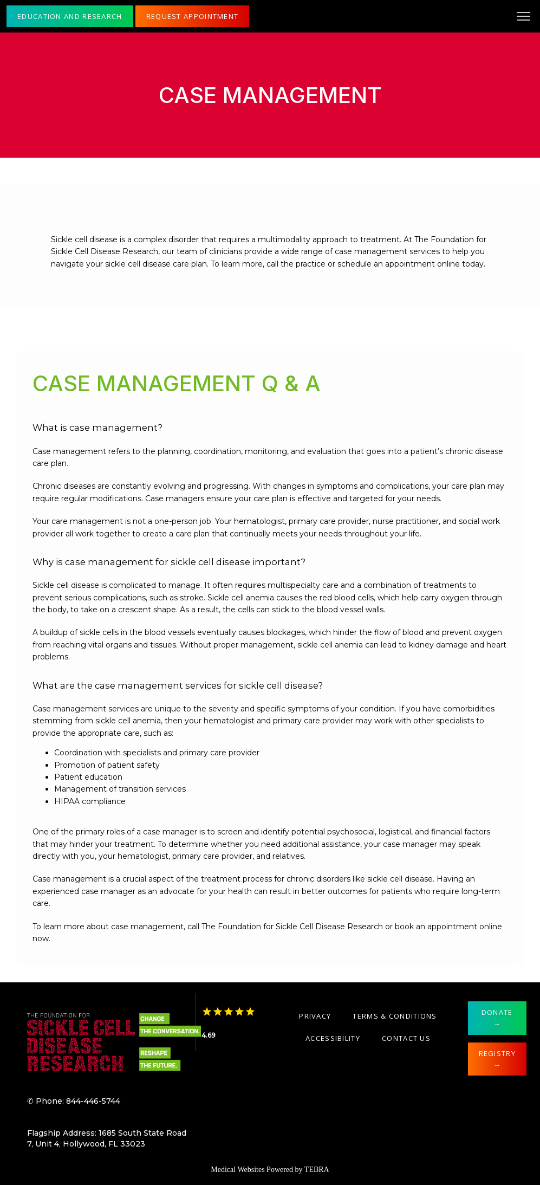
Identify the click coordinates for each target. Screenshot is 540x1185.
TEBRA (316, 1169)
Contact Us (406, 1038)
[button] (524, 17)
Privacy (315, 1016)
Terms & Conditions (395, 1016)
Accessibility (332, 1038)
